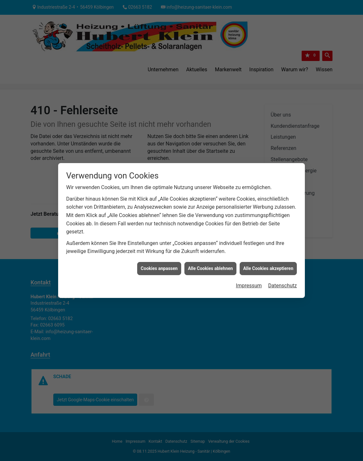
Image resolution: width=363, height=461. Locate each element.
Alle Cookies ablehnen (210, 265)
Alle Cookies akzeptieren (268, 265)
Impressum (249, 283)
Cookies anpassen (159, 265)
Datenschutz (282, 283)
